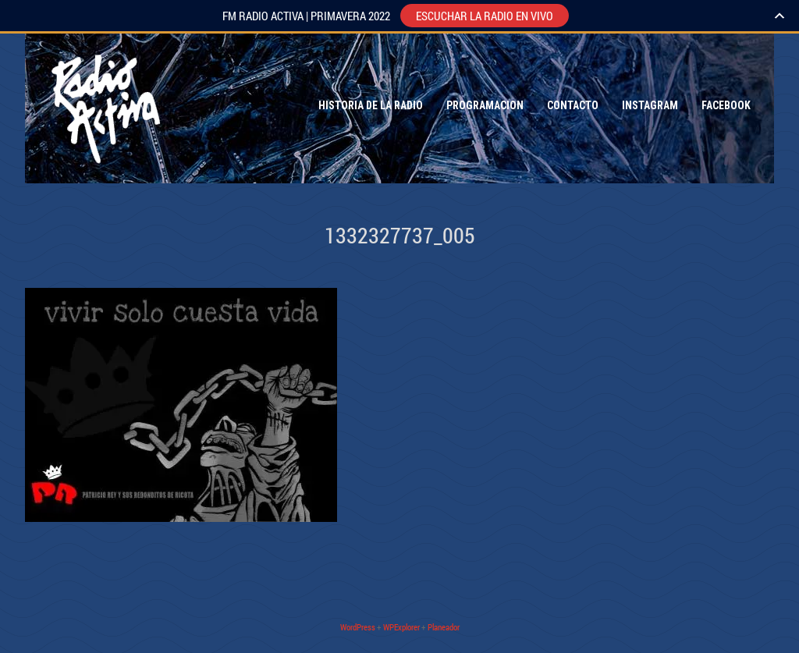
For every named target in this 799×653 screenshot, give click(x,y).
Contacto (572, 105)
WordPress (357, 627)
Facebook (726, 105)
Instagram (650, 105)
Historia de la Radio (370, 105)
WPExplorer (401, 627)
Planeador (444, 627)
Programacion (485, 105)
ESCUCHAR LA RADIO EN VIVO (484, 15)
